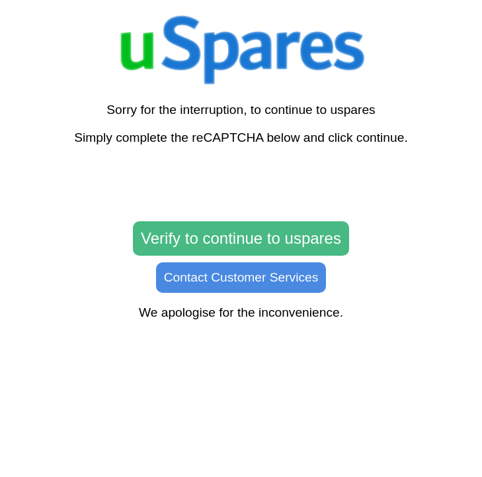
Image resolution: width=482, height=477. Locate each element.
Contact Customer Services (241, 277)
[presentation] (241, 183)
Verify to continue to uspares (241, 238)
